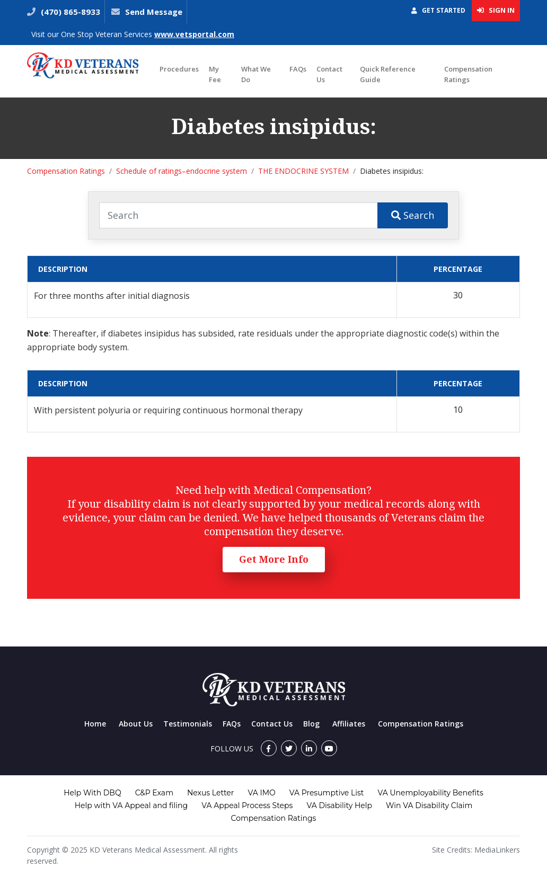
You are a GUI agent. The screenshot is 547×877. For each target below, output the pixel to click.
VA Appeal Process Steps (247, 805)
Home (95, 724)
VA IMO (261, 793)
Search (412, 215)
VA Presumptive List (326, 793)
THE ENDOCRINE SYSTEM (303, 171)
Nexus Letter (210, 793)
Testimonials (187, 724)
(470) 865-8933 (69, 11)
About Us (136, 724)
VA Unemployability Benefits (430, 793)
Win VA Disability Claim (429, 805)
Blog (311, 724)
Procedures (179, 69)
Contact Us (329, 74)
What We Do (256, 74)
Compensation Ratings (468, 74)
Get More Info (273, 559)
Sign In (496, 10)
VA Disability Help (339, 805)
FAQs (297, 69)
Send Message (153, 11)
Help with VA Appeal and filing (131, 805)
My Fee (215, 74)
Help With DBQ (92, 793)
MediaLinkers (497, 850)
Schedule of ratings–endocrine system (181, 171)
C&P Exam (154, 793)
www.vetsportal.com (194, 34)
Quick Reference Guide (388, 74)
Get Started (438, 10)
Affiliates (348, 724)
